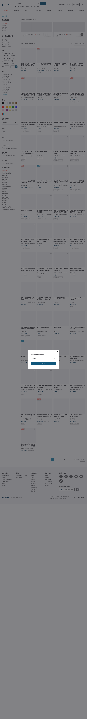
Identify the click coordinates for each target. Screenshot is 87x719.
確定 (43, 363)
